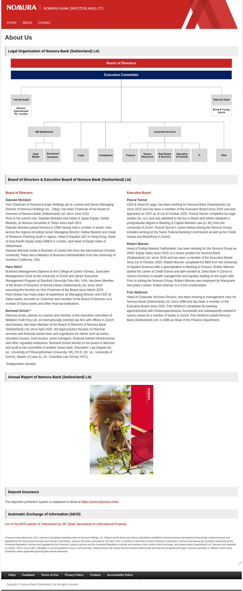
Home (11, 22)
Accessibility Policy (120, 574)
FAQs (12, 574)
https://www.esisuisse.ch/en (100, 502)
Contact (44, 22)
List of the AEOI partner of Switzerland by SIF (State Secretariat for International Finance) (65, 524)
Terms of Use (50, 574)
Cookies (95, 574)
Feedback (28, 574)
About (27, 22)
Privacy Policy (74, 574)
